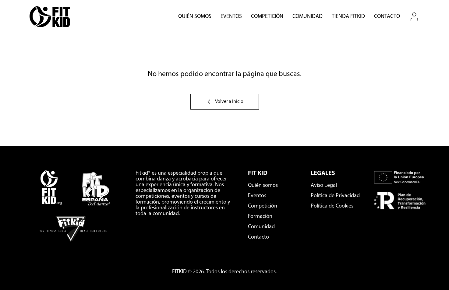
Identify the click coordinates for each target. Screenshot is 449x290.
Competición (267, 16)
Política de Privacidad (335, 196)
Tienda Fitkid (348, 16)
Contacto (387, 16)
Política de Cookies (332, 206)
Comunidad (307, 16)
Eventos (231, 16)
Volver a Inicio (224, 102)
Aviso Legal (324, 185)
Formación (260, 216)
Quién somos (194, 16)
